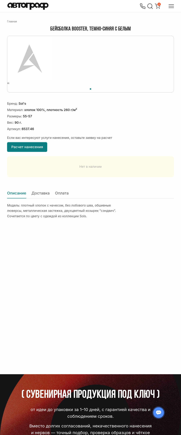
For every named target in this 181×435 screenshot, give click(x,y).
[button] (90, 88)
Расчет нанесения (27, 147)
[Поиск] (150, 6)
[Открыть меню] (171, 6)
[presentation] (7, 83)
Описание (16, 193)
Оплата (62, 193)
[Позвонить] (142, 6)
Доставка (40, 193)
